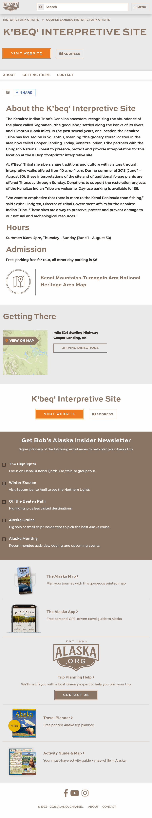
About (9, 75)
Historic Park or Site (21, 20)
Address (69, 54)
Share (24, 92)
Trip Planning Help (76, 677)
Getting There (36, 75)
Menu (140, 7)
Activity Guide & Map (64, 753)
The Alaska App (62, 612)
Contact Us (76, 695)
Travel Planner (58, 718)
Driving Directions (80, 348)
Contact (65, 75)
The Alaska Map (63, 576)
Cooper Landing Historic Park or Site (78, 20)
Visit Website (26, 53)
